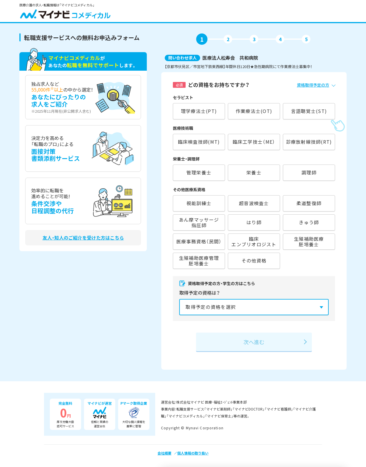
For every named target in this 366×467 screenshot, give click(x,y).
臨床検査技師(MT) (199, 141)
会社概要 (164, 452)
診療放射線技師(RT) (309, 141)
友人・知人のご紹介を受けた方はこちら (83, 237)
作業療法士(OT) (254, 110)
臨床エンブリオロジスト (253, 241)
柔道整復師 (309, 203)
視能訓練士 (198, 203)
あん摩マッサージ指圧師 (199, 222)
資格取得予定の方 (313, 85)
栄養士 (253, 172)
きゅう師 (309, 222)
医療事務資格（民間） (199, 241)
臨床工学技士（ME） (254, 141)
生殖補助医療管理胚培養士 (199, 260)
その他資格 (253, 260)
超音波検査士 (254, 203)
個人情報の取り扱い (192, 452)
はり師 (253, 222)
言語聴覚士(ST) (309, 110)
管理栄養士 (198, 172)
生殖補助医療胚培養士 (309, 241)
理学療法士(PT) (199, 110)
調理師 (308, 172)
